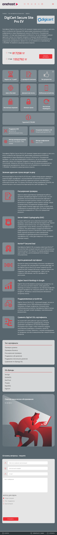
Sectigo (7, 375)
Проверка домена (11, 348)
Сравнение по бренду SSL (14, 362)
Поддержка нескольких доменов (16, 359)
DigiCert (7, 389)
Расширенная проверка (13, 353)
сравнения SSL (38, 323)
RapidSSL (8, 386)
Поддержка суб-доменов (13, 356)
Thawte (7, 383)
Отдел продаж (9, 498)
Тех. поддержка (10, 501)
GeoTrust (8, 380)
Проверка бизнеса (11, 350)
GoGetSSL (8, 377)
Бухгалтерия (9, 504)
